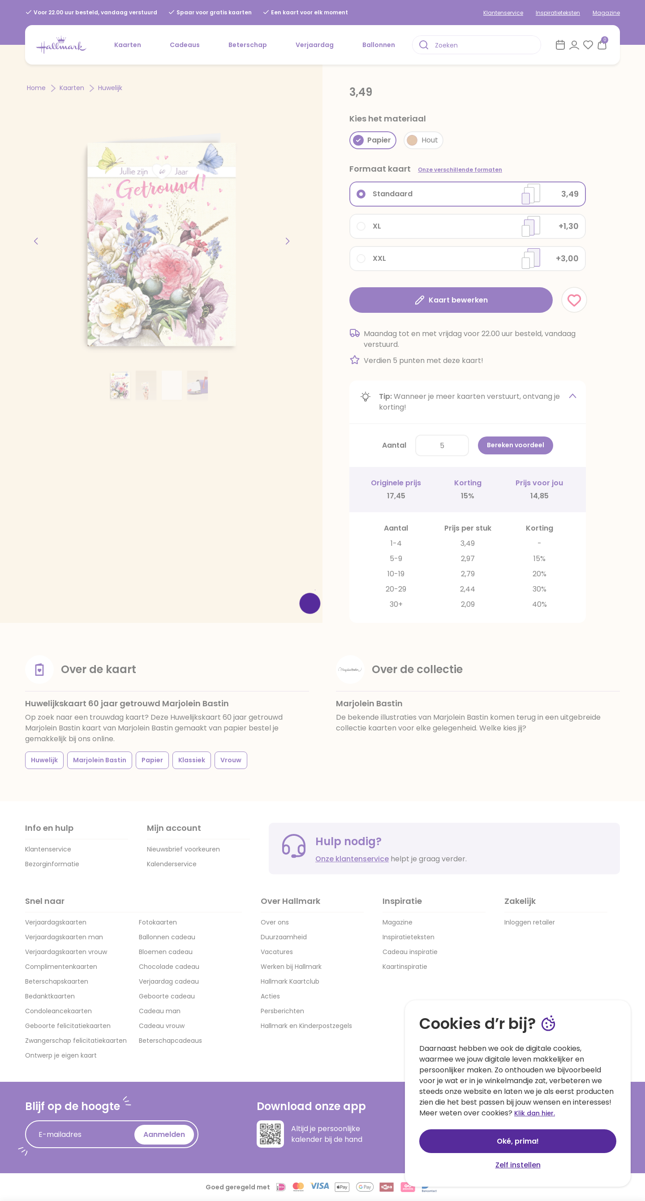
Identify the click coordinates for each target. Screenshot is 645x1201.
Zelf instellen (518, 1165)
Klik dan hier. (534, 1113)
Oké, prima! (518, 1141)
